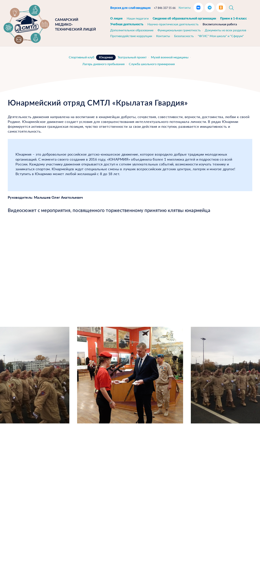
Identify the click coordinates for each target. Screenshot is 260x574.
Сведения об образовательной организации (184, 18)
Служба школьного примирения (152, 64)
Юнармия (106, 57)
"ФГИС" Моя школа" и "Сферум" (221, 36)
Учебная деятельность (126, 24)
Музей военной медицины (170, 57)
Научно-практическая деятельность (173, 24)
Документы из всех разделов (225, 30)
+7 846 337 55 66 (165, 7)
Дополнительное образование (131, 30)
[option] (130, 375)
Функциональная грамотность (179, 30)
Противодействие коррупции (131, 36)
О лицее (116, 18)
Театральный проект (132, 57)
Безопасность (184, 36)
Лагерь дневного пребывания (103, 64)
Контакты (185, 7)
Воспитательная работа (220, 24)
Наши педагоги (138, 18)
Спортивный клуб (81, 57)
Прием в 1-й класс (233, 18)
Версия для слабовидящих (130, 7)
